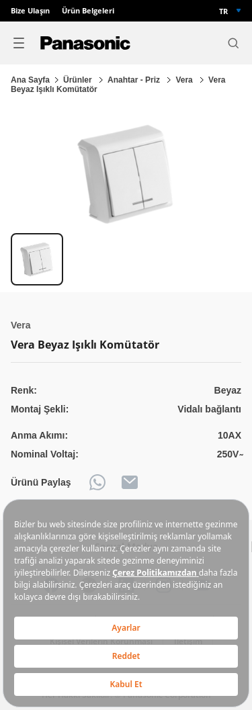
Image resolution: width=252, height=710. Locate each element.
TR (223, 11)
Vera (185, 80)
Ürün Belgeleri (88, 10)
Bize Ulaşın (30, 10)
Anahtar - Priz (135, 80)
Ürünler (78, 80)
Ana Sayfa (30, 80)
